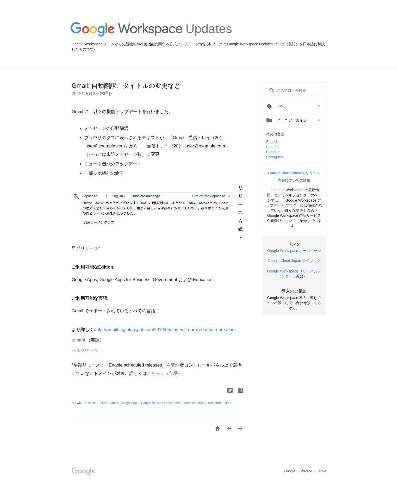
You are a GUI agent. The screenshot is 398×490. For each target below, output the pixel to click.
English (272, 142)
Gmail (114, 403)
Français (273, 152)
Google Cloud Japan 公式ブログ (294, 261)
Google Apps (129, 403)
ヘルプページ (86, 350)
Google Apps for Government (161, 403)
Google (290, 471)
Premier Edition (195, 403)
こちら (153, 373)
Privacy (307, 471)
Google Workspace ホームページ (294, 251)
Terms (321, 471)
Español (272, 147)
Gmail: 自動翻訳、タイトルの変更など (126, 85)
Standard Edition (219, 403)
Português (274, 157)
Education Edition (95, 403)
